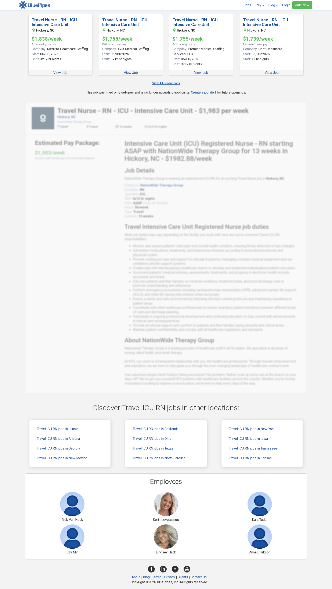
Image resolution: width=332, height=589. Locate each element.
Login (286, 5)
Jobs (247, 5)
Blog (146, 577)
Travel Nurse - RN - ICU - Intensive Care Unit (56, 22)
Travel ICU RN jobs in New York (252, 429)
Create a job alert (203, 92)
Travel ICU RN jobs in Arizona (58, 439)
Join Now (302, 5)
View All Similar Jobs (166, 83)
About (136, 577)
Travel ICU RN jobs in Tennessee (253, 448)
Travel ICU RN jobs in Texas (153, 448)
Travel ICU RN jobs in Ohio (152, 439)
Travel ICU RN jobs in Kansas (250, 458)
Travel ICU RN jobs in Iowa (248, 439)
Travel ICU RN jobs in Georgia (58, 448)
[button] (259, 5)
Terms (157, 577)
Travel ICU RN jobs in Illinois (58, 429)
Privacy (169, 577)
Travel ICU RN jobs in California (155, 429)
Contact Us (199, 577)
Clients (183, 577)
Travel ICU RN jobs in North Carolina (159, 458)
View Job (60, 73)
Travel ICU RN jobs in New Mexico (62, 458)
